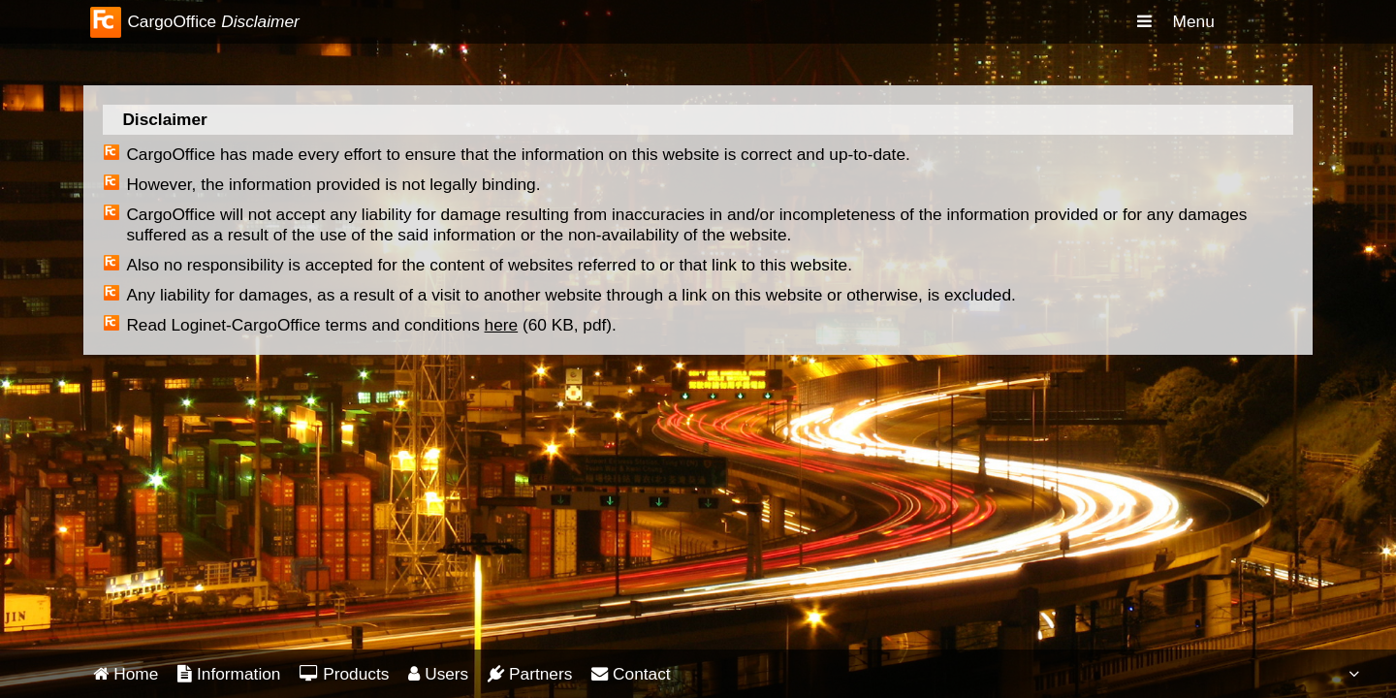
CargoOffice (171, 21)
